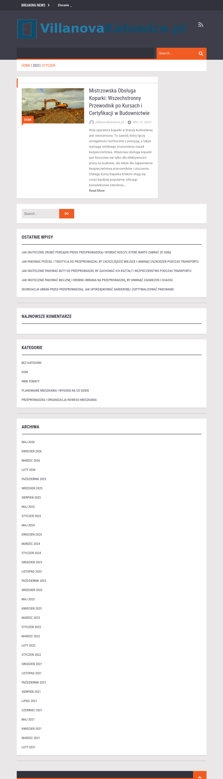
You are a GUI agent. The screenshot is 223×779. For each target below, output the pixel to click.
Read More (97, 190)
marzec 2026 (31, 460)
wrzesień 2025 (32, 488)
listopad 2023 (32, 571)
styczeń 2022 (31, 655)
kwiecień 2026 (32, 451)
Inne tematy (31, 381)
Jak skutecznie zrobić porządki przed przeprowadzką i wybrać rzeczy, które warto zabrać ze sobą (96, 252)
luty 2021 (29, 747)
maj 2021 (28, 719)
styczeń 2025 (31, 516)
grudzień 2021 (32, 664)
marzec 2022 (31, 636)
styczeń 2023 (31, 627)
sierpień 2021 (31, 692)
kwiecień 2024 (32, 534)
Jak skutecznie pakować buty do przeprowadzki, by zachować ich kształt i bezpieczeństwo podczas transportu (106, 271)
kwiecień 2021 (32, 729)
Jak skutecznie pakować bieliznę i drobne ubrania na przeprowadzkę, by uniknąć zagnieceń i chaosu (97, 280)
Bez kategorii (31, 363)
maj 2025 (28, 507)
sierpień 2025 (31, 497)
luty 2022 (29, 645)
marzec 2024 (31, 544)
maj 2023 (28, 599)
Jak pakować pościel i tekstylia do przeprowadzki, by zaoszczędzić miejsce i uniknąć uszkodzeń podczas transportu (110, 261)
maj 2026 (28, 442)
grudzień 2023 (32, 562)
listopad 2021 (32, 673)
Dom (27, 119)
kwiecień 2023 (32, 608)
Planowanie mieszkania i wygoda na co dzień (55, 390)
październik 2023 (34, 581)
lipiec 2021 (29, 701)
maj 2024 (28, 525)
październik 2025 (34, 479)
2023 (36, 65)
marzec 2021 (31, 738)
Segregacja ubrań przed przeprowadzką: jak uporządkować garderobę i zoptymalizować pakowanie (98, 289)
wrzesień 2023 (32, 590)
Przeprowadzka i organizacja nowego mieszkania (59, 400)
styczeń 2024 (31, 553)
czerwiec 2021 (32, 710)
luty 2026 (29, 470)
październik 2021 (34, 682)
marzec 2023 (31, 618)
